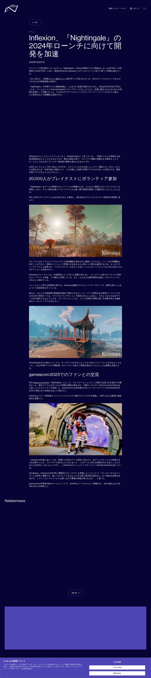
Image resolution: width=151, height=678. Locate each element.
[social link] (138, 655)
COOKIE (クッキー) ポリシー (67, 654)
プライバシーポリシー (87, 654)
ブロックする (117, 667)
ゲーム (123, 8)
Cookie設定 (117, 662)
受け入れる (117, 673)
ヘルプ (7, 632)
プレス (27, 632)
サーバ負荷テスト (58, 79)
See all (74, 564)
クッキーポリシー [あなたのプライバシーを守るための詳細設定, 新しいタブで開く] (26, 668)
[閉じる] (147, 667)
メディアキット (17, 632)
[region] (75, 668)
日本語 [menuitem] (141, 632)
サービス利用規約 (103, 654)
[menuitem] (142, 632)
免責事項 (76, 657)
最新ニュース (114, 8)
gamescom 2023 (41, 383)
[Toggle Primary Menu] (144, 8)
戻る (36, 23)
